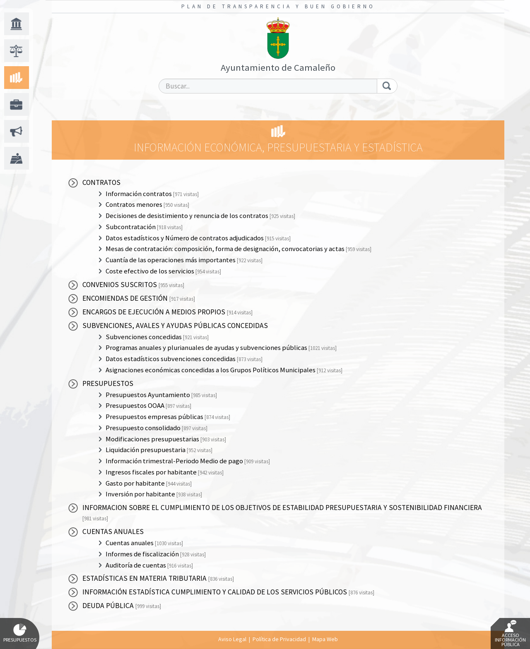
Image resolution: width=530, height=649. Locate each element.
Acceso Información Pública (510, 633)
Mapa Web (325, 639)
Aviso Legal (232, 639)
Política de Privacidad (279, 639)
